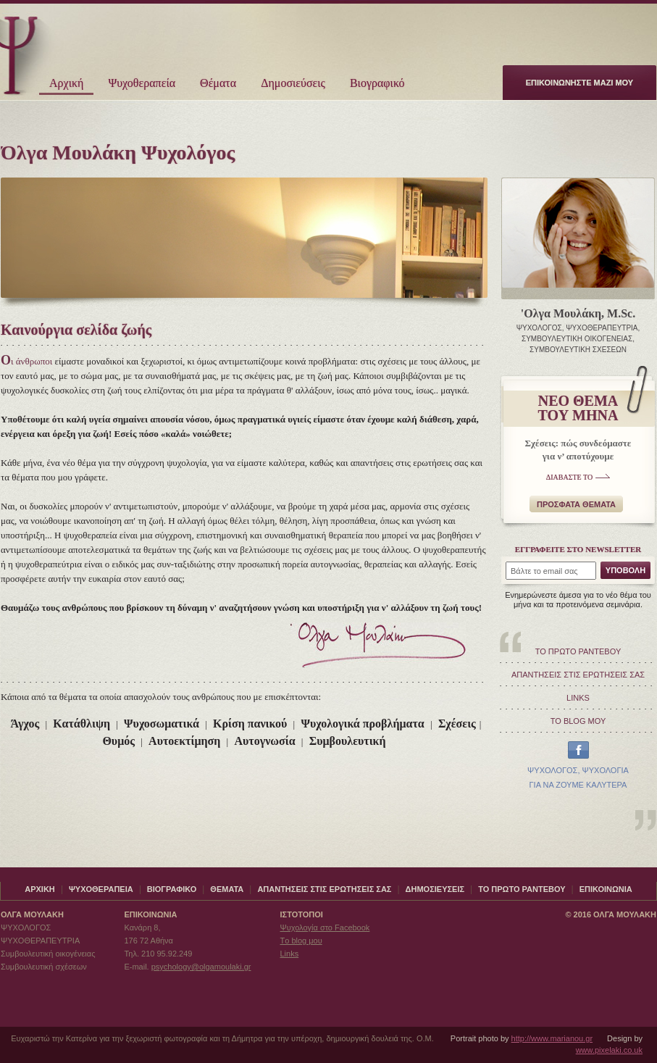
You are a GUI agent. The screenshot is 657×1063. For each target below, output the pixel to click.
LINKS (578, 697)
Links (289, 953)
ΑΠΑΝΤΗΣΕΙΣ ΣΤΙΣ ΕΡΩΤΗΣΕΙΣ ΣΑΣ (578, 674)
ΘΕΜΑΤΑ (226, 889)
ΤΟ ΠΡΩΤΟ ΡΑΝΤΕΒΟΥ (578, 651)
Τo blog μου (301, 940)
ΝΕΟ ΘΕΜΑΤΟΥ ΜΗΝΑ (578, 408)
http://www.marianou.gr (552, 1038)
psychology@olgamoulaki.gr (201, 966)
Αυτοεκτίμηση (184, 741)
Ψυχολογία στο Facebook (324, 927)
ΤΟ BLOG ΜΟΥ (578, 721)
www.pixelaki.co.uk (609, 1050)
